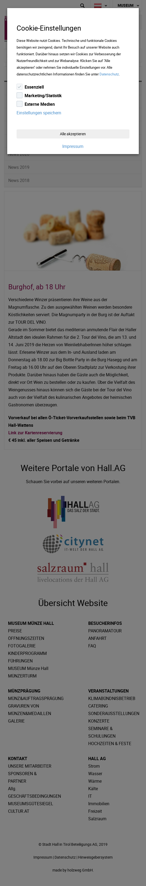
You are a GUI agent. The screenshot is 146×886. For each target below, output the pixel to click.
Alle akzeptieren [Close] (73, 133)
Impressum (72, 146)
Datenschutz (109, 74)
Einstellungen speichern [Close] (39, 113)
